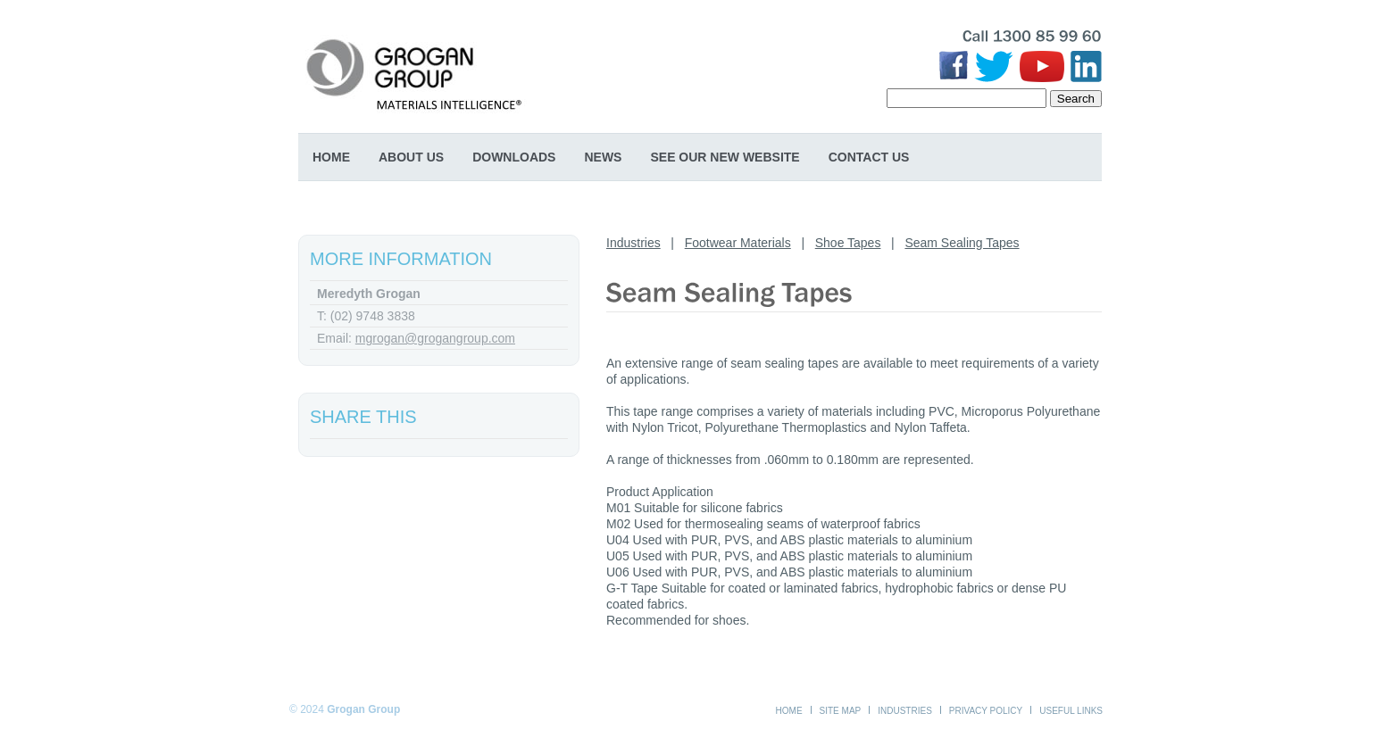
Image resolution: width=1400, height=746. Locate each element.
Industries (633, 243)
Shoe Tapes (848, 243)
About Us (411, 157)
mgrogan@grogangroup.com (435, 338)
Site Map (841, 711)
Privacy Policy (985, 711)
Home (331, 157)
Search (1076, 98)
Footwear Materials (738, 243)
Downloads (513, 157)
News (602, 157)
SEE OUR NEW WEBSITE (724, 157)
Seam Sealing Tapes (961, 243)
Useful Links (1071, 711)
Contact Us (869, 157)
